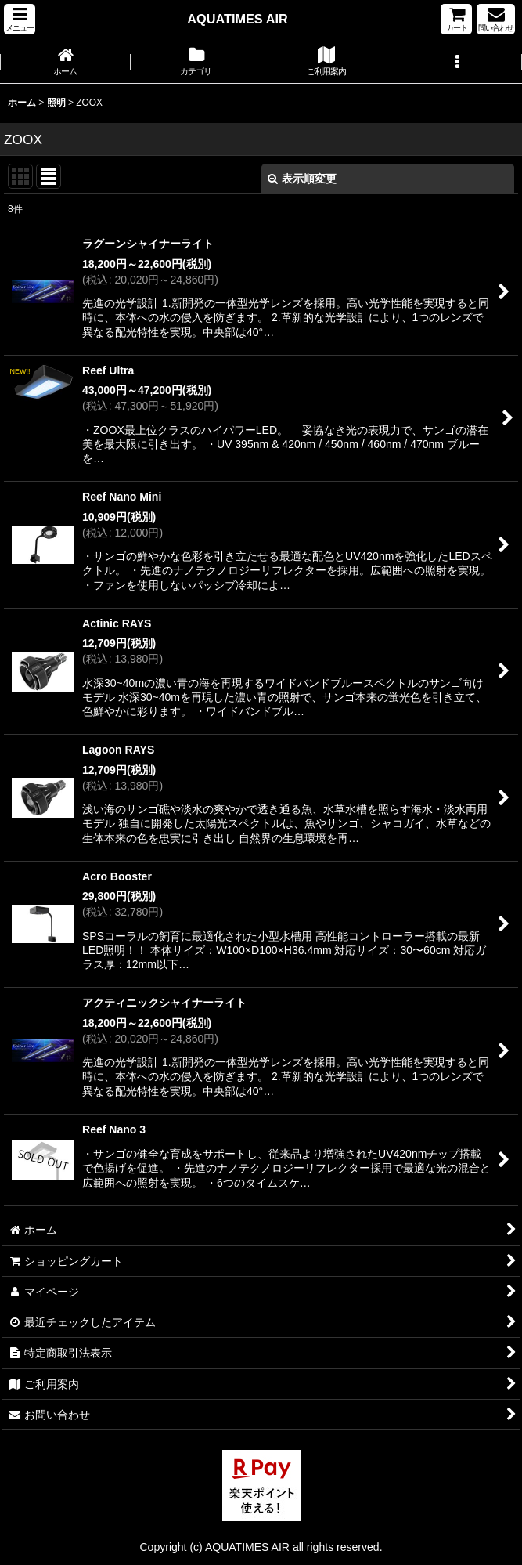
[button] (19, 19)
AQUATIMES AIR (237, 19)
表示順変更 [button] (302, 178)
